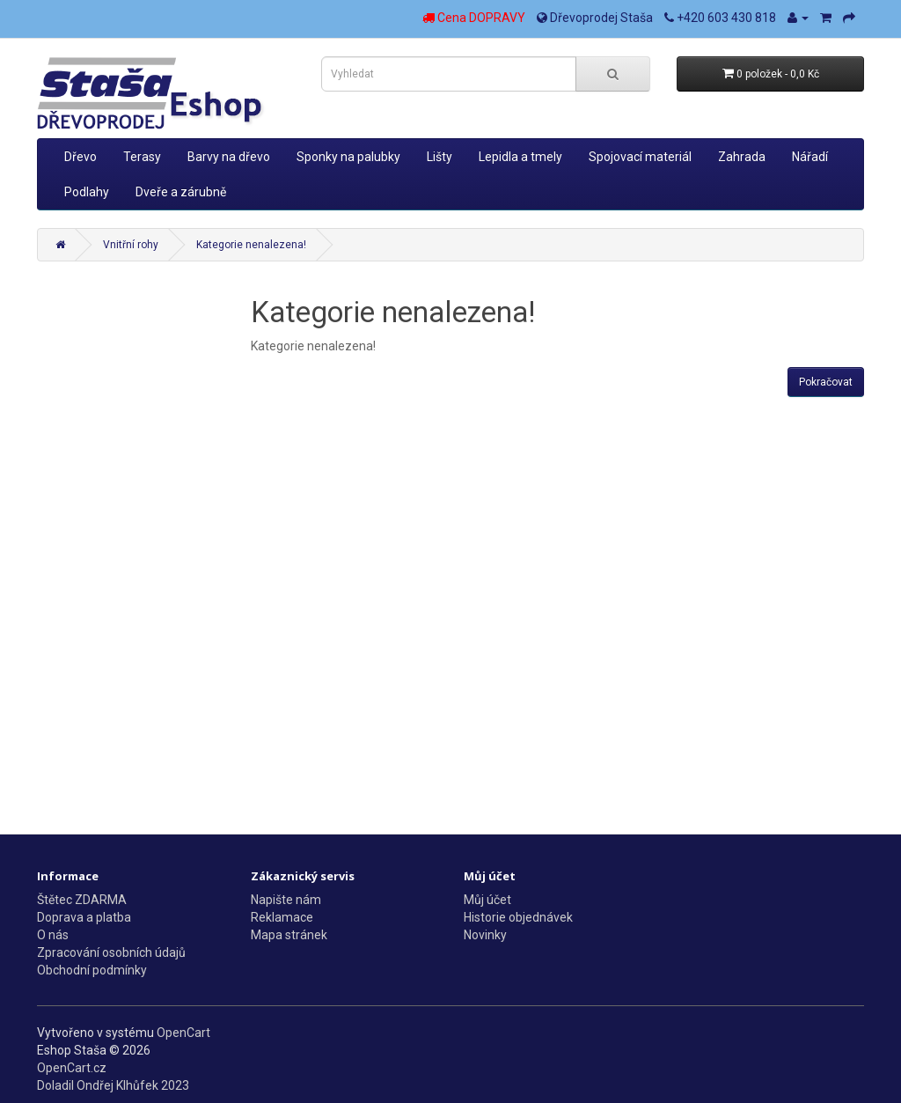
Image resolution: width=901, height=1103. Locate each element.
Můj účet (487, 900)
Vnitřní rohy (130, 245)
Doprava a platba (84, 917)
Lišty (439, 157)
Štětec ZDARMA (82, 900)
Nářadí (810, 157)
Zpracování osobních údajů (111, 952)
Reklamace (282, 917)
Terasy (142, 157)
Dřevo (80, 157)
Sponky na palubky (348, 157)
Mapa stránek (289, 935)
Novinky (485, 935)
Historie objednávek (518, 917)
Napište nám (286, 900)
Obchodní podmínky (92, 970)
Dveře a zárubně (181, 192)
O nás (53, 935)
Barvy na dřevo (228, 157)
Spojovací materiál (640, 157)
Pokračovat (826, 382)
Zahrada (741, 157)
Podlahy (86, 192)
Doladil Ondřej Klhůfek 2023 (113, 1085)
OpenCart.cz (71, 1068)
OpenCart (183, 1033)
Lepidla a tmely (520, 157)
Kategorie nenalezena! (251, 245)
